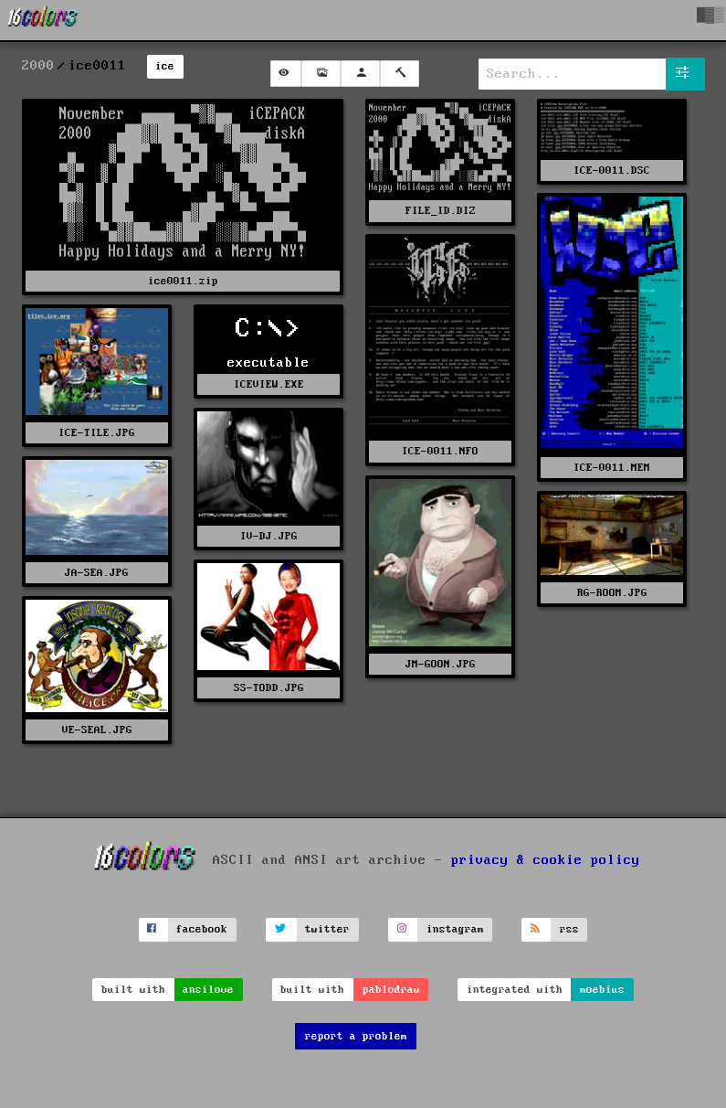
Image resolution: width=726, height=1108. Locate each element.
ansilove (208, 990)
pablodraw (391, 990)
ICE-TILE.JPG (96, 433)
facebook (201, 929)
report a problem (356, 1036)
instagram (455, 929)
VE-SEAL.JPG (97, 730)
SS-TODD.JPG (269, 688)
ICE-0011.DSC (611, 170)
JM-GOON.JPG (440, 664)
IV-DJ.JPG (269, 536)
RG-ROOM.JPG (612, 593)
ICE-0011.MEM (611, 468)
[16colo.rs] (43, 20)
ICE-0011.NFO (440, 451)
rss (569, 929)
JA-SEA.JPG (97, 573)
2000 (38, 66)
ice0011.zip (183, 281)
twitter (327, 929)
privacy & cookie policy (545, 859)
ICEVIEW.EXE (269, 384)
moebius (602, 990)
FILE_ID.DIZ (440, 211)
